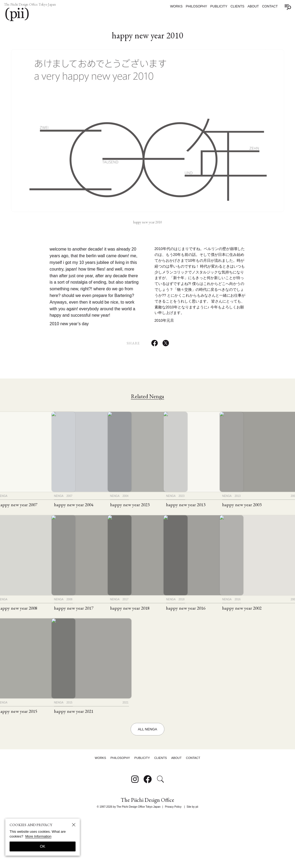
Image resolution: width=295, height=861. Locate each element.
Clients (234, 6)
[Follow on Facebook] (147, 824)
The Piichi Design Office (147, 845)
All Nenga (147, 767)
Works (173, 6)
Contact (267, 6)
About (250, 6)
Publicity (215, 6)
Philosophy (193, 6)
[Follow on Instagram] (134, 824)
